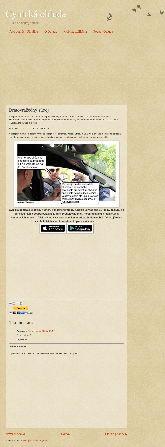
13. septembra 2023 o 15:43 (41, 331)
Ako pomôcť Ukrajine (23, 31)
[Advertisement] (30, 69)
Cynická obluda (36, 14)
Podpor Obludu (103, 31)
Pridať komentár (18, 346)
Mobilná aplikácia (75, 31)
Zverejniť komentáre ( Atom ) (36, 440)
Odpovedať (22, 339)
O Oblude (50, 31)
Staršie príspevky (116, 434)
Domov (65, 434)
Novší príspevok (16, 434)
